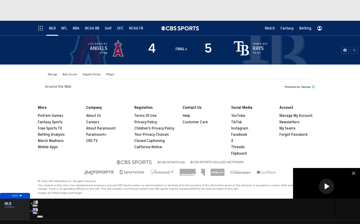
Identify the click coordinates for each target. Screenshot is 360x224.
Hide (15, 201)
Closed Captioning (149, 141)
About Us (93, 115)
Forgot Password (293, 134)
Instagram (239, 128)
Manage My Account (295, 115)
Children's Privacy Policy (154, 128)
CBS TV (92, 141)
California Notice (148, 147)
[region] (326, 187)
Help (186, 115)
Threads (238, 147)
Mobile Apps (48, 147)
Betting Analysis (51, 134)
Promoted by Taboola (300, 86)
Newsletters (289, 122)
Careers (92, 122)
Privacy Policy (145, 122)
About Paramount (100, 128)
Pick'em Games (50, 115)
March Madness (51, 141)
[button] (326, 186)
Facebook (239, 134)
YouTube (238, 115)
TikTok (236, 122)
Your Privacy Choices (151, 134)
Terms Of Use (145, 115)
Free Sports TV (50, 128)
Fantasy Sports (50, 122)
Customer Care (195, 122)
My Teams (287, 128)
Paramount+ (96, 134)
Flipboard (239, 153)
